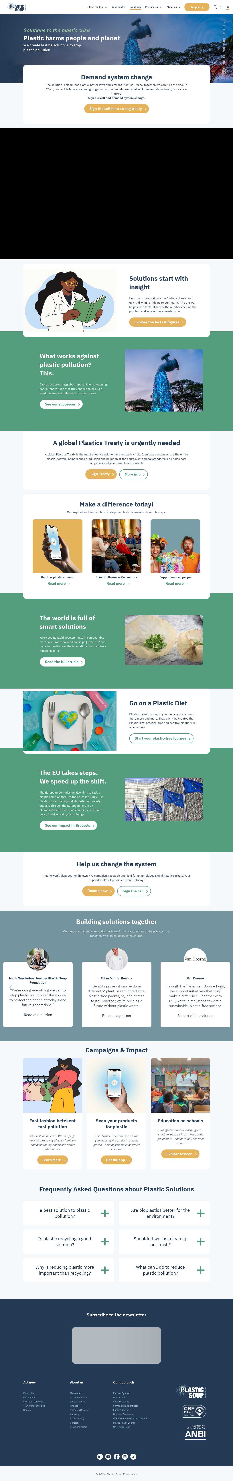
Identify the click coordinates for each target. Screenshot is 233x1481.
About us (171, 7)
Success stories (121, 1400)
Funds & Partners (122, 1408)
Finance (74, 1404)
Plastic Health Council (124, 1421)
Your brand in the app (34, 1404)
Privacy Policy (77, 1416)
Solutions (134, 7)
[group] (57, 553)
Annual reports (77, 1400)
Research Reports (79, 1408)
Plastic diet (28, 1391)
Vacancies (75, 1412)
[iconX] (133, 1455)
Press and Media (78, 1425)
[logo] (191, 1410)
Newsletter (75, 1391)
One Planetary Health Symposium (130, 1416)
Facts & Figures (121, 1391)
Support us (197, 7)
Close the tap (94, 7)
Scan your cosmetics (33, 1400)
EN (227, 7)
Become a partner (116, 1014)
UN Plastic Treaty (122, 1425)
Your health (117, 7)
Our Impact (119, 1395)
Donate (27, 1408)
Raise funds (29, 1395)
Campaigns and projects (125, 1404)
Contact (74, 1421)
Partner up (150, 7)
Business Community (124, 1412)
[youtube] (108, 1455)
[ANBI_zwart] (191, 1430)
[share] (100, 1455)
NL (221, 7)
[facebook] (117, 1455)
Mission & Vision (78, 1395)
